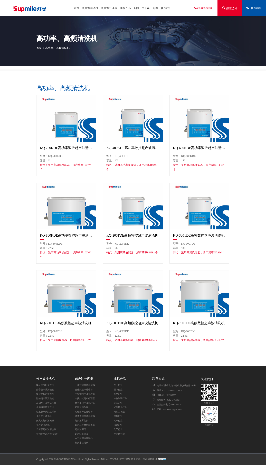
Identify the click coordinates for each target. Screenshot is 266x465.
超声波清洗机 (90, 8)
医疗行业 (118, 389)
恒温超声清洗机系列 (46, 412)
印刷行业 (118, 425)
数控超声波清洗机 (45, 398)
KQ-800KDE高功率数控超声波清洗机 (66, 235)
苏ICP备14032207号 (120, 459)
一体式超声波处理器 (85, 385)
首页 (76, 8)
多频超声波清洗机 (45, 407)
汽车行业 (118, 420)
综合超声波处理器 (84, 412)
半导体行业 (119, 434)
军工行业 (118, 385)
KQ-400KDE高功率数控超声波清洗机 (132, 148)
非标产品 (125, 8)
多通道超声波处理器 (85, 416)
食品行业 (118, 394)
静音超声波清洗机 (45, 389)
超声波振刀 (80, 429)
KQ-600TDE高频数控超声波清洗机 (132, 323)
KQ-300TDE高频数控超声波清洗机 (199, 235)
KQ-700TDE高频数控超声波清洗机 (199, 323)
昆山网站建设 (150, 459)
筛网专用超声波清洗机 (47, 434)
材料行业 (118, 416)
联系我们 (166, 8)
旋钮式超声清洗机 (45, 394)
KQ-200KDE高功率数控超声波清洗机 (66, 148)
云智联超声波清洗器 (46, 429)
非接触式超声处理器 (85, 398)
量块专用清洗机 (44, 416)
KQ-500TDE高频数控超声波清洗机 (65, 323)
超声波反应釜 (81, 434)
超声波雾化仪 (81, 420)
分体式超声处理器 (84, 389)
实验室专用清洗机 (45, 385)
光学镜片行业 (120, 407)
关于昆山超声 (150, 8)
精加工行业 (119, 412)
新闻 (136, 8)
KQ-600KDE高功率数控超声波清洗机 (199, 148)
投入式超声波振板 (45, 420)
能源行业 (118, 403)
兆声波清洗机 (43, 425)
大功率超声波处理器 (85, 403)
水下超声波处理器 (84, 438)
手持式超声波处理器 (85, 394)
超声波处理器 (109, 8)
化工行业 (118, 429)
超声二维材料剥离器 (85, 425)
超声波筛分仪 (81, 407)
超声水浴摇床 (81, 443)
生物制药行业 (120, 398)
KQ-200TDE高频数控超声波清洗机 (132, 235)
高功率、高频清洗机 (57, 47)
